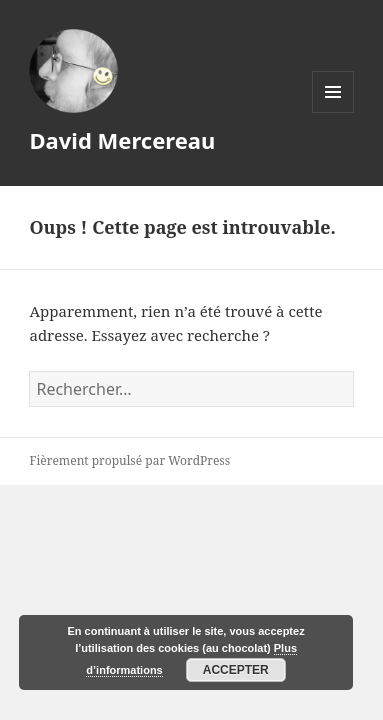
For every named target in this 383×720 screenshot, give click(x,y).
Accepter (236, 670)
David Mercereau (122, 140)
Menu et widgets (333, 112)
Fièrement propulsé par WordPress (129, 460)
